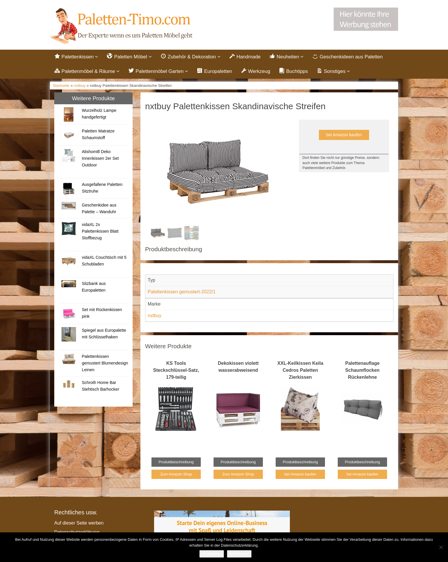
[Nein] (441, 547)
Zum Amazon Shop (176, 474)
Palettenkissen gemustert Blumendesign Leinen (105, 363)
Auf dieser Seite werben (79, 522)
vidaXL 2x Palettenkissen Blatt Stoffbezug (100, 231)
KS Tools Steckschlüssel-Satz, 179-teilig (176, 370)
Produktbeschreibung (176, 462)
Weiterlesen (239, 554)
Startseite (61, 85)
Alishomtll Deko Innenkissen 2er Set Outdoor (100, 158)
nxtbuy (80, 85)
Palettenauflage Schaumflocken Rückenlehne (362, 370)
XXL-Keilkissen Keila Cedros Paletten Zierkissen (300, 370)
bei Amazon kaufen (344, 134)
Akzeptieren (212, 554)
